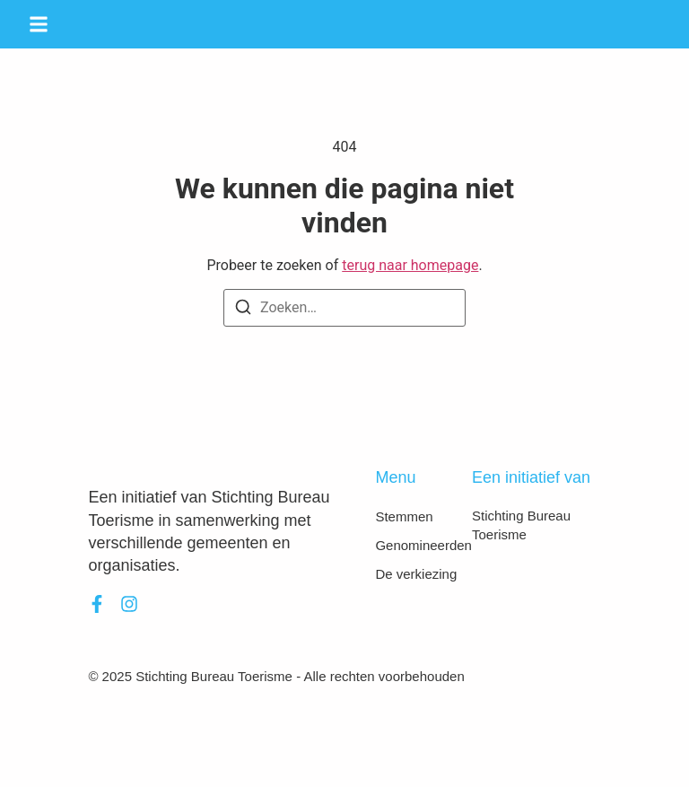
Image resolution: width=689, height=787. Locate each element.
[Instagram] (129, 604)
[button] (38, 24)
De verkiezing (416, 574)
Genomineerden (423, 545)
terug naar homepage (410, 265)
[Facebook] (97, 604)
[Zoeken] (243, 310)
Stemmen (403, 516)
